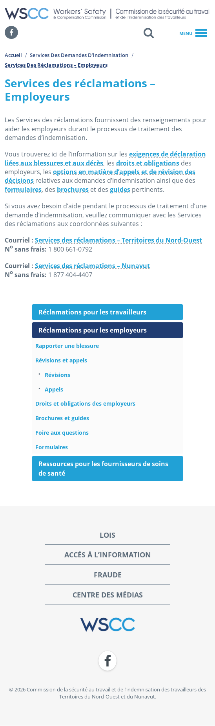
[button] (149, 32)
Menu (193, 33)
